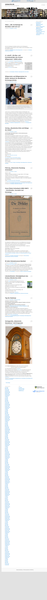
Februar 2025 (7, 402)
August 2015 (7, 520)
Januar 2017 (7, 502)
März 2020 (6, 463)
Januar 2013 (7, 552)
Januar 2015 (7, 527)
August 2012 (7, 557)
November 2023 (7, 417)
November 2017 (7, 492)
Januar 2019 (7, 477)
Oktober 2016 (7, 505)
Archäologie (12, 183)
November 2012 (7, 554)
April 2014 (6, 536)
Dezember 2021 (7, 441)
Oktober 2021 (7, 443)
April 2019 (6, 474)
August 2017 (7, 495)
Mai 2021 (6, 448)
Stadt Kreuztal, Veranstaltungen (13, 314)
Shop (9, 281)
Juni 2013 (6, 547)
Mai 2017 (6, 498)
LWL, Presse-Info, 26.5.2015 (12, 155)
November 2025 (7, 392)
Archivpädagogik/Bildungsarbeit (14, 315)
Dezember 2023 (7, 416)
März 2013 (6, 550)
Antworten (16, 256)
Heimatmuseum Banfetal (11, 264)
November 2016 (7, 504)
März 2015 (6, 525)
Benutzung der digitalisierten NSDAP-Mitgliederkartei (39, 24)
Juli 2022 (6, 434)
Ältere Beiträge (7, 382)
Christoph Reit (38, 22)
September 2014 (7, 531)
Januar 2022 (7, 440)
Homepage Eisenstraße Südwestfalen (14, 180)
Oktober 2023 (7, 418)
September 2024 (7, 407)
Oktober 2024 (7, 406)
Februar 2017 (7, 501)
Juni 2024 (6, 410)
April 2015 (6, 524)
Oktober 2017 (7, 493)
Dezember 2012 (7, 553)
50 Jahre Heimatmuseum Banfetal (15, 261)
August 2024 (7, 408)
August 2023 (7, 420)
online (16, 63)
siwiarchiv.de (9, 4)
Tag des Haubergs (10, 298)
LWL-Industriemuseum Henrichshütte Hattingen (13, 157)
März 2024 (6, 413)
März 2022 (6, 438)
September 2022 (7, 432)
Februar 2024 (7, 414)
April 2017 (6, 499)
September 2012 (7, 556)
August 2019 (7, 470)
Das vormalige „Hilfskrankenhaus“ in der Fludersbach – (40, 33)
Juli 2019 (6, 471)
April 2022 (6, 437)
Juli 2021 (6, 446)
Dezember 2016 (7, 503)
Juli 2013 (6, 546)
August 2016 (7, 507)
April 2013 (6, 549)
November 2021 (7, 442)
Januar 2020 (7, 465)
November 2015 (7, 517)
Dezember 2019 (7, 466)
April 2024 (6, 412)
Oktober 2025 (7, 393)
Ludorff (9, 62)
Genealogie (11, 255)
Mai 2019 (6, 473)
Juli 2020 (6, 459)
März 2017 (6, 500)
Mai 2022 (6, 436)
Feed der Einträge (21, 388)
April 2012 (6, 561)
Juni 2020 (6, 460)
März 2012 (6, 562)
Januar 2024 (7, 415)
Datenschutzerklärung (19, 569)
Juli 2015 (6, 521)
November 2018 (7, 479)
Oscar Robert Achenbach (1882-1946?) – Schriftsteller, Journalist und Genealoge (17, 190)
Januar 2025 (7, 403)
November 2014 (7, 529)
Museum (22, 271)
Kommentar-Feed (21, 389)
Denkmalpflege (12, 71)
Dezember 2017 (7, 491)
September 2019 (7, 469)
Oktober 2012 (7, 555)
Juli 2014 (6, 533)
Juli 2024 (6, 409)
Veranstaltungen (18, 162)
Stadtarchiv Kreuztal (17, 299)
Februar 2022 (7, 439)
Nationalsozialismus (8, 256)
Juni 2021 (6, 447)
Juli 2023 (6, 421)
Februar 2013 (7, 551)
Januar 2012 (7, 564)
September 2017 (7, 494)
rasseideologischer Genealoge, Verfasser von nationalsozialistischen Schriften (18, 253)
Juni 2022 (6, 435)
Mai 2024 (6, 411)
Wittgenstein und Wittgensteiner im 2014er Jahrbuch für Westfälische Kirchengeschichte (16, 78)
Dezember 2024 (7, 404)
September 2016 (7, 506)
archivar (15, 28)
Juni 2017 (6, 497)
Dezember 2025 (7, 391)
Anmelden (20, 387)
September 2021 (7, 444)
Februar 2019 (7, 476)
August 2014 (7, 532)
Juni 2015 (6, 522)
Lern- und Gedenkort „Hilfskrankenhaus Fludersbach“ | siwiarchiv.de (40, 30)
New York (12, 256)
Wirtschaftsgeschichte (24, 162)
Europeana (7, 141)
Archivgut (14, 162)
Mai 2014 (6, 535)
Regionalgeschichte (22, 71)
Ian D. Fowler (19, 369)
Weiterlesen (27, 121)
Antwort (27, 71)
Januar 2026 (7, 390)
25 (31, 188)
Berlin (25, 255)
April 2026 (6, 387)
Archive (11, 162)
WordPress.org (21, 390)
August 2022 (7, 433)
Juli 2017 (6, 496)
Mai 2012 (6, 560)
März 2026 (6, 388)
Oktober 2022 (7, 431)
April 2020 (6, 462)
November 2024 (7, 405)
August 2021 (7, 445)
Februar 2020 (7, 464)
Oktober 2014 (7, 530)
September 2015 (7, 519)
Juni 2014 (6, 534)
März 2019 (6, 475)
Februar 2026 (7, 389)
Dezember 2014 (7, 528)
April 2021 (6, 449)
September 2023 (7, 419)
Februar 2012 (7, 563)
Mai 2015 (6, 523)
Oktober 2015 (7, 518)
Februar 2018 (7, 489)
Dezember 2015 (7, 516)
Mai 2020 (6, 461)
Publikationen (17, 71)
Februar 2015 (7, 526)
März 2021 (6, 450)
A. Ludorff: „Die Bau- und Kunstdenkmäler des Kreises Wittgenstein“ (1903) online (14, 57)
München (27, 255)
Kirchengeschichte (28, 122)
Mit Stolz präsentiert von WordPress (28, 569)
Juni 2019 (6, 472)
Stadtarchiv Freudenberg (17, 324)
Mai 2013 (6, 548)
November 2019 (7, 467)
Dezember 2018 (7, 478)
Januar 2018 (7, 490)
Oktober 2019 (7, 468)
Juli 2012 (6, 558)
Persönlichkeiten (16, 255)
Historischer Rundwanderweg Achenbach (13, 181)
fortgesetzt (18, 368)
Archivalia (10, 67)
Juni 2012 (6, 559)
